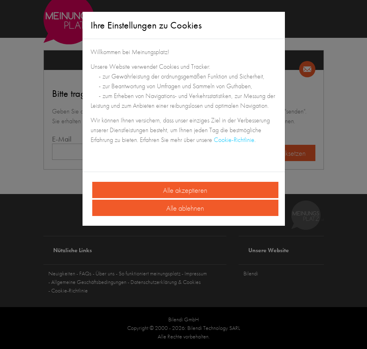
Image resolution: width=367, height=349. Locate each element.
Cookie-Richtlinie (234, 139)
